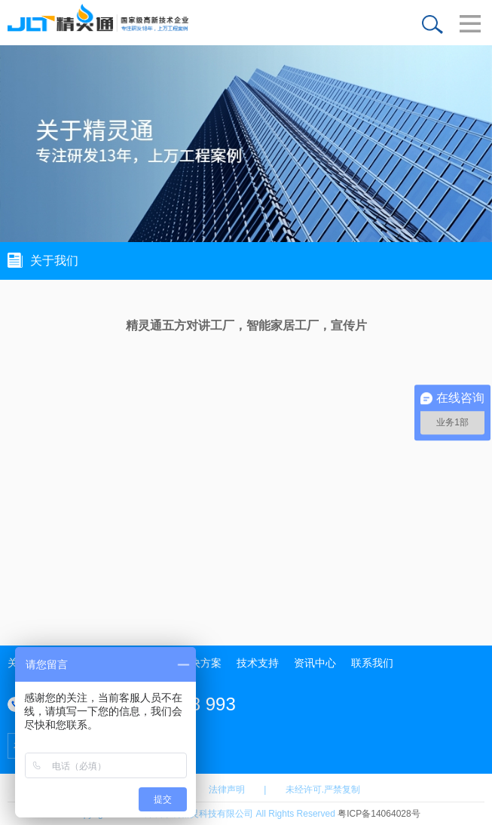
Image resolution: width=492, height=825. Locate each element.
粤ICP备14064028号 (379, 813)
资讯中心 (315, 663)
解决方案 (200, 663)
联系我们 (372, 663)
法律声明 (227, 789)
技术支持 (258, 663)
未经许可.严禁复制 (323, 789)
